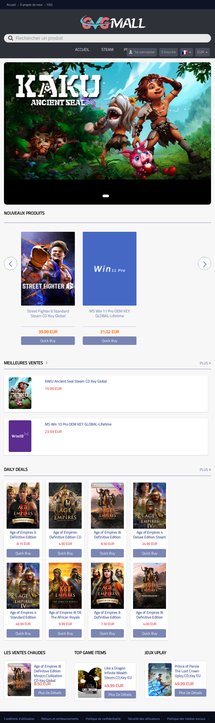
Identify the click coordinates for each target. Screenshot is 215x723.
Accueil (12, 4)
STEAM (107, 49)
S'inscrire (168, 52)
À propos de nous (31, 4)
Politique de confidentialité (103, 718)
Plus (205, 363)
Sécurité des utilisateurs (144, 718)
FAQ (49, 4)
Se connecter (142, 52)
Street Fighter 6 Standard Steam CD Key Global (48, 313)
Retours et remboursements (60, 718)
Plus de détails (49, 692)
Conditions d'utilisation (19, 718)
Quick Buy (48, 340)
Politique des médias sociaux (186, 718)
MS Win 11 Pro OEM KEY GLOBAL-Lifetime (109, 313)
